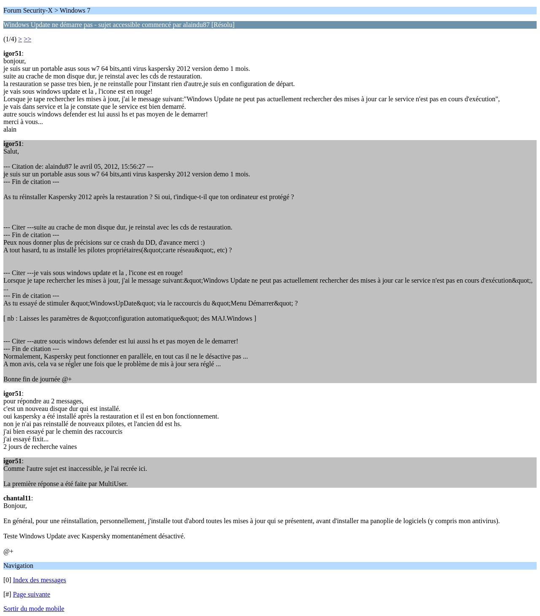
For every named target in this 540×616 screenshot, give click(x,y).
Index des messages (39, 580)
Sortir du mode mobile (33, 608)
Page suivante (31, 594)
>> (27, 39)
